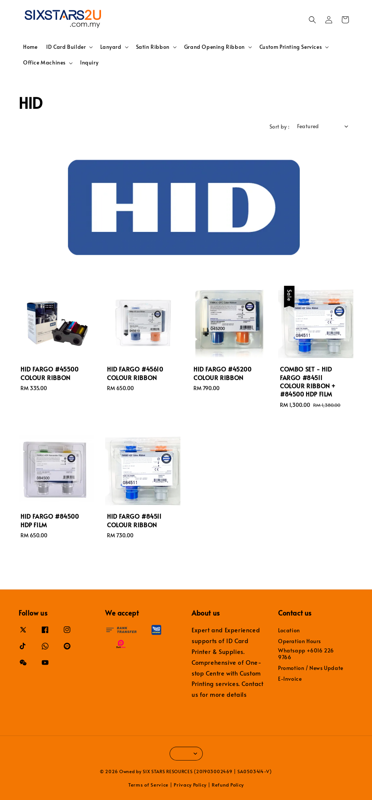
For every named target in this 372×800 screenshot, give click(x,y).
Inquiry (89, 62)
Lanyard (110, 47)
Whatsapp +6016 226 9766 (306, 654)
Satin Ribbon (153, 47)
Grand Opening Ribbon (214, 47)
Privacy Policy (190, 784)
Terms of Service (148, 784)
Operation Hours (299, 641)
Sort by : (279, 126)
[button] (312, 20)
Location (289, 630)
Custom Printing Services (290, 47)
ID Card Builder (66, 47)
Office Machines (44, 62)
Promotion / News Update (310, 667)
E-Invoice (290, 678)
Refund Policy (228, 784)
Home (30, 46)
